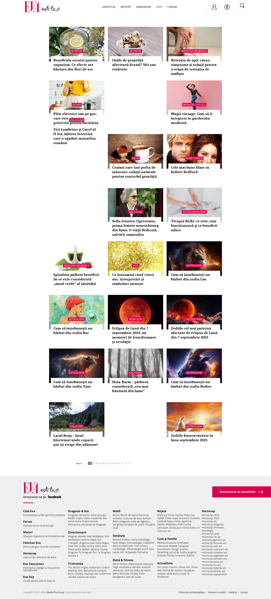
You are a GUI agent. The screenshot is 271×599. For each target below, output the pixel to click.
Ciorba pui (175, 527)
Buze (71, 573)
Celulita (79, 573)
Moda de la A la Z (194, 104)
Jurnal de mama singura (182, 552)
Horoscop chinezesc (213, 527)
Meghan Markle (77, 536)
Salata (160, 518)
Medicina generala (194, 51)
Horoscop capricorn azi (215, 549)
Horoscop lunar (210, 533)
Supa (175, 518)
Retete (126, 6)
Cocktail (161, 521)
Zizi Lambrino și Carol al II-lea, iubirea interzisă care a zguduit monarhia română (74, 136)
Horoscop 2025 (210, 518)
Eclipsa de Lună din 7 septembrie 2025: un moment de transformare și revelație (134, 335)
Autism (190, 555)
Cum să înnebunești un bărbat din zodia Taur (72, 384)
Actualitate (165, 563)
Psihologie (144, 539)
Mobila (173, 546)
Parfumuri (94, 567)
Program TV (74, 552)
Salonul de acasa (86, 577)
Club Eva (29, 511)
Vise (135, 265)
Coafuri (105, 567)
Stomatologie (134, 542)
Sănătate (119, 536)
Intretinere (125, 567)
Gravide (161, 555)
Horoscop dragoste (212, 524)
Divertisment (77, 532)
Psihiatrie (142, 552)
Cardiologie (119, 549)
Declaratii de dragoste (93, 524)
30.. (126, 463)
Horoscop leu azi (211, 564)
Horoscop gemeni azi (214, 540)
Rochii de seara (129, 515)
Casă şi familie (167, 539)
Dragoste (73, 515)
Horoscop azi (209, 521)
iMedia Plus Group (55, 592)
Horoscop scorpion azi (214, 552)
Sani (80, 570)
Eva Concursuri (33, 564)
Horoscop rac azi (211, 536)
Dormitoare (163, 549)
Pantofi (147, 518)
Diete (116, 564)
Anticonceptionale (123, 545)
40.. (130, 463)
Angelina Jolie (87, 543)
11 (93, 463)
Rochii (76, 567)
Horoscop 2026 (210, 515)
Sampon (102, 570)
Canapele (183, 546)
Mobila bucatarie (166, 542)
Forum (172, 6)
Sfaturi (27, 532)
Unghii (84, 567)
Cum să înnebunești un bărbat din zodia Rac (72, 330)
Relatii (71, 518)
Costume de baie (132, 518)
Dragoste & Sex (78, 511)
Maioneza (171, 524)
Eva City (28, 577)
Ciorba (179, 515)
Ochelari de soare (134, 524)
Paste (171, 515)
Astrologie (194, 265)
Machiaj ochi (91, 573)
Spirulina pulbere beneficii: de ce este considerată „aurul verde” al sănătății (76, 279)
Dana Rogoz (102, 543)
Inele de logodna (140, 521)
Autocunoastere (194, 212)
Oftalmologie (134, 549)
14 (103, 463)
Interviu (173, 567)
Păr (70, 567)
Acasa (77, 104)
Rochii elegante (121, 521)
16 (109, 463)
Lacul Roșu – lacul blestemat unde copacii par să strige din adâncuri (75, 440)
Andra (90, 546)
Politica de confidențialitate (192, 592)
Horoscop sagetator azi (215, 555)
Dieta (135, 158)
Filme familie (194, 158)
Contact (244, 592)
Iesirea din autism (173, 570)
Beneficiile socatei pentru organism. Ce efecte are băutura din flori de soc (75, 64)
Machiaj (72, 570)
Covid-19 (184, 573)
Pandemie (163, 576)
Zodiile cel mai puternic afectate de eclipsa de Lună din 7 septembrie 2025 (194, 333)
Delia (98, 546)
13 (100, 463)
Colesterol (148, 542)
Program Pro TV (91, 552)
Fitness (124, 564)
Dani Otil (73, 546)
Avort (145, 549)
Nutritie (76, 51)
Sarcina (117, 539)
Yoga (115, 567)
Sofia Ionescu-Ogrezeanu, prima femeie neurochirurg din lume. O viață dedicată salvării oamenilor (135, 228)
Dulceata (184, 518)
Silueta (134, 573)
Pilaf (180, 524)
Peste (187, 515)
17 (112, 463)
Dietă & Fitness (123, 560)
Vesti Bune (173, 573)
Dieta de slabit (142, 570)
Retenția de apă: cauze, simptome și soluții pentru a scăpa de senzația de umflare (194, 67)
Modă (116, 511)
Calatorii (135, 372)
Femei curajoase (176, 555)
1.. (86, 463)
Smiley (82, 546)
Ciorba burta (189, 527)
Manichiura (90, 570)
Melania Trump (99, 549)
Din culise (77, 120)
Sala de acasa (133, 576)
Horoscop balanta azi (214, 568)
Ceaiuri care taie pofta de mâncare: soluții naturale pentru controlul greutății (134, 172)
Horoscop (143, 6)
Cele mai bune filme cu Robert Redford (190, 169)
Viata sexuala (98, 515)
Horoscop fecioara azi (214, 543)
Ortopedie (130, 552)
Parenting (162, 552)
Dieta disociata (121, 573)
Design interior (179, 549)
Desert (161, 524)
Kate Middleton (95, 536)
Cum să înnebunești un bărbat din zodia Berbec (191, 384)
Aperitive (186, 521)
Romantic (84, 515)
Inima (134, 539)
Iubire (86, 518)
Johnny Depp (89, 539)
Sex (105, 518)
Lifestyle (108, 6)
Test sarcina (140, 545)
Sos (193, 515)
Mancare (162, 515)
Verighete (118, 524)
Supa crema (173, 521)
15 (106, 463)
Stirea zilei (184, 567)
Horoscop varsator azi (214, 558)
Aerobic (136, 567)
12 (96, 463)
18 (115, 463)
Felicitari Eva (32, 543)
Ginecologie (119, 542)
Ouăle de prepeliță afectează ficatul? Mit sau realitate (134, 64)
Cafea (168, 518)
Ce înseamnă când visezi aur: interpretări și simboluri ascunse (133, 279)
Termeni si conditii (217, 592)
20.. (121, 463)
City (159, 6)
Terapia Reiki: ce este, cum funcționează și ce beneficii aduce (194, 225)
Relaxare (148, 564)
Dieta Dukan (135, 564)
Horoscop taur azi (212, 546)
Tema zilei (135, 319)
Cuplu (79, 518)
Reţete (161, 511)
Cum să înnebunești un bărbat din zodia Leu (190, 276)
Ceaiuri (126, 539)
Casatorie (96, 518)
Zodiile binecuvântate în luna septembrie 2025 (192, 437)
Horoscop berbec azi (213, 571)
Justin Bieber (82, 549)
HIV (122, 552)
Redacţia (233, 592)
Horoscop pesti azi (212, 561)
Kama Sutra (74, 521)
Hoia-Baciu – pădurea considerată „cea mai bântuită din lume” (130, 386)
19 (118, 463)
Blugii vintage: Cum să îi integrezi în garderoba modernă (191, 118)
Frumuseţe (75, 563)
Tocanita (195, 518)
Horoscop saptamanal (214, 574)
